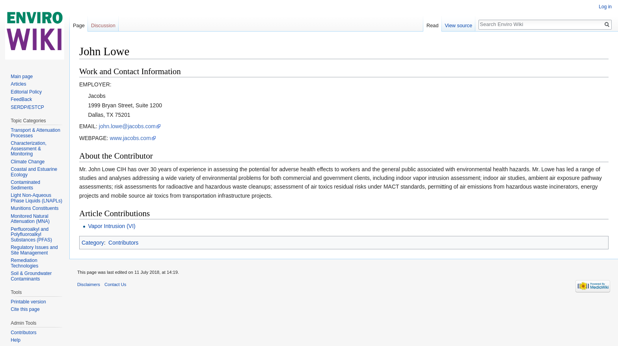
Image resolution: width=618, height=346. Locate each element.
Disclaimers (88, 284)
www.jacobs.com (130, 138)
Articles (18, 84)
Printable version (28, 302)
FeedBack (21, 99)
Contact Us (115, 284)
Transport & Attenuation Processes (35, 132)
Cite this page (25, 309)
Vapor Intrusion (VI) (111, 226)
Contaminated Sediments (25, 185)
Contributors (123, 242)
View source (458, 25)
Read (432, 25)
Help (15, 340)
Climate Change (28, 162)
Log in (605, 6)
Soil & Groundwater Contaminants (31, 276)
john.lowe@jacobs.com (127, 126)
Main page (22, 76)
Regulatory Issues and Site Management (34, 250)
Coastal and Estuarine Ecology (34, 172)
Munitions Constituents (34, 208)
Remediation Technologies (24, 263)
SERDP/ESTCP (27, 107)
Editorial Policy (26, 92)
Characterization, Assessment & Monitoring (29, 148)
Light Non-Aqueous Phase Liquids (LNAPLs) (36, 198)
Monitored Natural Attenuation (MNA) (30, 218)
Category (93, 242)
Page (79, 25)
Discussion (103, 25)
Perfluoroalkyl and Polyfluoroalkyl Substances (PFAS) (31, 234)
